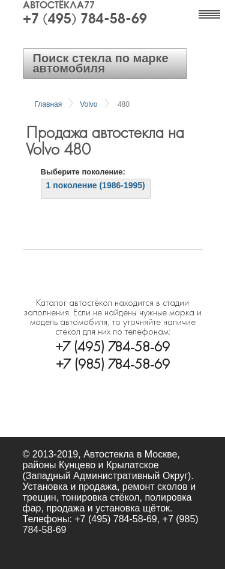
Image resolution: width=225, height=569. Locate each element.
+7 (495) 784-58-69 (85, 19)
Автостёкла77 (59, 6)
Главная (48, 104)
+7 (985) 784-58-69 (113, 362)
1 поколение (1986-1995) (95, 185)
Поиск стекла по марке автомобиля (101, 63)
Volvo (88, 104)
